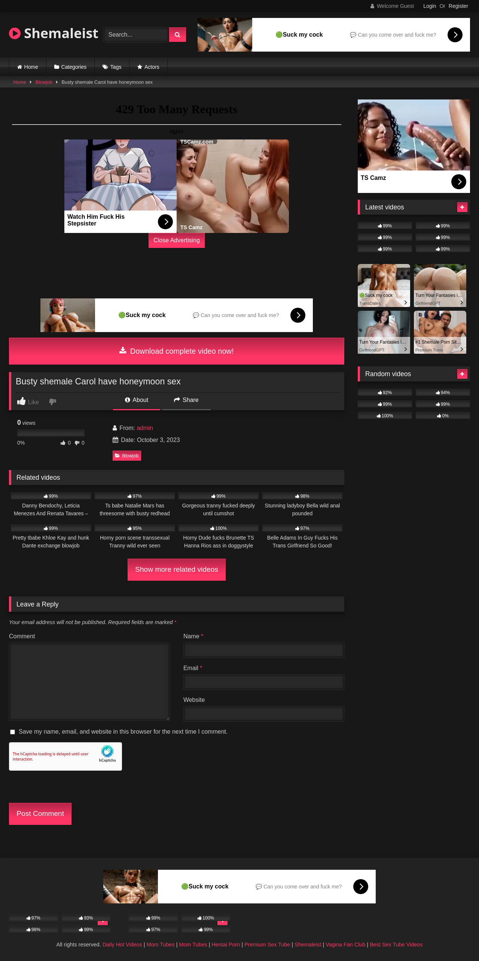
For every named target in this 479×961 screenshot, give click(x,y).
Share (186, 400)
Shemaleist (53, 33)
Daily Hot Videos (122, 945)
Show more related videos (176, 569)
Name (193, 636)
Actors (151, 67)
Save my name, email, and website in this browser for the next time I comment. (123, 731)
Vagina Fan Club (345, 945)
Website (194, 700)
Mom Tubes (161, 945)
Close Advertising (176, 240)
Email (192, 668)
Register (458, 6)
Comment (22, 636)
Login (429, 6)
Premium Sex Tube (267, 945)
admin (145, 428)
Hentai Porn (225, 945)
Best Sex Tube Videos (396, 945)
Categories (74, 67)
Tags (116, 67)
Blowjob (44, 82)
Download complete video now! (176, 351)
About (136, 400)
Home (31, 67)
